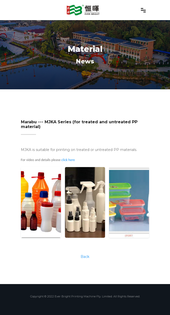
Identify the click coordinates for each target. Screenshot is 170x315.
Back (85, 256)
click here (68, 160)
